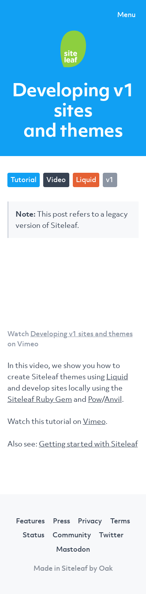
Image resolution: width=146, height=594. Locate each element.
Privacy (90, 520)
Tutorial (24, 179)
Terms (120, 520)
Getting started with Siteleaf (88, 443)
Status (33, 534)
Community (72, 534)
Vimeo (94, 421)
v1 (110, 179)
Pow (95, 399)
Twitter (111, 534)
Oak (106, 568)
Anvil (113, 399)
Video (56, 179)
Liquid (86, 179)
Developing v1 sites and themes (81, 333)
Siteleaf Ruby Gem (39, 399)
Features (30, 520)
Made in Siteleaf (60, 568)
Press (61, 520)
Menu (126, 14)
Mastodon (73, 549)
